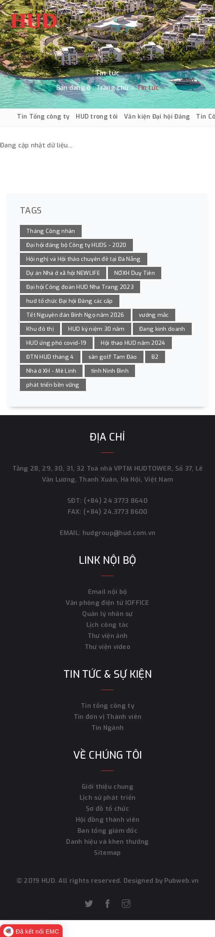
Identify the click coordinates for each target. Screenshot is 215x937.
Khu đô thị (40, 329)
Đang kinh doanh (162, 329)
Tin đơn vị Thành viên (107, 716)
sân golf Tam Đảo (112, 356)
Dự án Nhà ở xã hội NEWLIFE (63, 273)
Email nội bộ (107, 592)
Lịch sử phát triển (107, 797)
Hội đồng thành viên (108, 819)
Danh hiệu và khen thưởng (107, 841)
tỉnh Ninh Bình (110, 370)
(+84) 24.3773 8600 (115, 511)
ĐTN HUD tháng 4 (50, 356)
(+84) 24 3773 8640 (116, 500)
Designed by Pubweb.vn (160, 880)
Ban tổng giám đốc (107, 830)
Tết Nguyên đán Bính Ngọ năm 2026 (75, 315)
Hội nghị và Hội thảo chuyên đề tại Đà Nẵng (83, 259)
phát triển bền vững (53, 384)
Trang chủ (112, 87)
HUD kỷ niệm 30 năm (96, 329)
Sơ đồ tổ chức (107, 808)
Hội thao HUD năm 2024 (133, 343)
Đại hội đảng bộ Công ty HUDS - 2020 (76, 245)
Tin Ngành (107, 728)
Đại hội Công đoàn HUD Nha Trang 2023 (80, 287)
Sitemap (107, 852)
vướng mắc (154, 315)
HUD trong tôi (97, 117)
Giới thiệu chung (107, 786)
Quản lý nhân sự (107, 614)
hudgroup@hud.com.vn (117, 533)
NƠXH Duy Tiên (134, 273)
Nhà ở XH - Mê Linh (51, 370)
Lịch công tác (107, 625)
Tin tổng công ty (107, 705)
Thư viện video (107, 647)
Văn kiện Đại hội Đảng (157, 117)
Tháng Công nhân (50, 231)
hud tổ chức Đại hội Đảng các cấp (69, 301)
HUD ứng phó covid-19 (56, 343)
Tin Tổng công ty (43, 117)
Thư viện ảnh (108, 636)
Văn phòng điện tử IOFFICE (107, 603)
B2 (155, 356)
